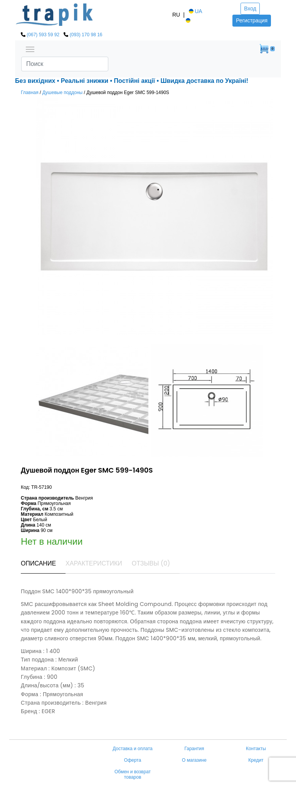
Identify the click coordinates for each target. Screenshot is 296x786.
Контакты (256, 748)
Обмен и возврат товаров (132, 774)
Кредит (255, 760)
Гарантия (194, 748)
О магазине (194, 760)
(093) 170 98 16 (86, 34)
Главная (30, 92)
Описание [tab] (38, 563)
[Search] (64, 64)
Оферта (132, 760)
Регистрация (251, 20)
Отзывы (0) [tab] (151, 563)
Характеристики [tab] (94, 563)
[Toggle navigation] (30, 49)
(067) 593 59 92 (43, 34)
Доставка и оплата (133, 748)
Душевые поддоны (62, 92)
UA (195, 11)
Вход (250, 8)
